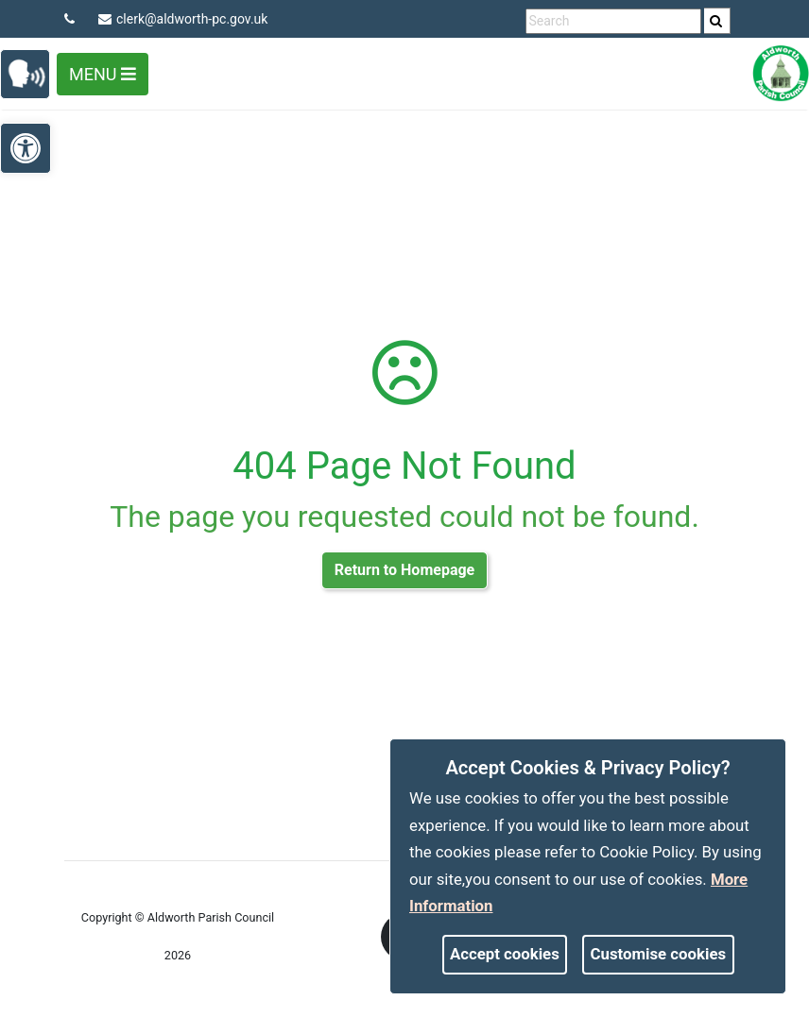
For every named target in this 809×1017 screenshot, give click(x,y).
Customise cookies (659, 953)
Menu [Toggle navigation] (102, 74)
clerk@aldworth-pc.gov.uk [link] (182, 18)
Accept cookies (504, 953)
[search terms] (613, 21)
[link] (716, 20)
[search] (717, 21)
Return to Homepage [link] (404, 570)
